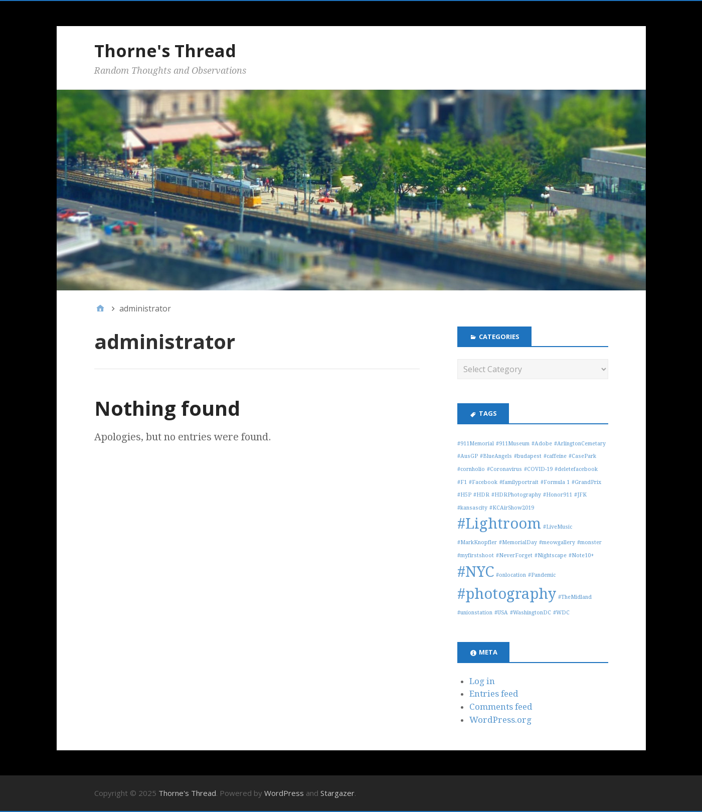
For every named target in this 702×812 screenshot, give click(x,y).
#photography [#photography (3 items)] (506, 593)
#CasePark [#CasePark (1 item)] (582, 456)
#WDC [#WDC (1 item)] (561, 612)
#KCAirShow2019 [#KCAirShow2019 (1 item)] (511, 508)
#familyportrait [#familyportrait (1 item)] (519, 482)
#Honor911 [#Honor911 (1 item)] (557, 495)
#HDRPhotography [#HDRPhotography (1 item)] (516, 495)
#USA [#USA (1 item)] (501, 612)
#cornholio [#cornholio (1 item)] (471, 469)
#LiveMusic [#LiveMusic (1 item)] (557, 527)
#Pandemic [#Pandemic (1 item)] (542, 575)
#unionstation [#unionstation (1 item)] (474, 612)
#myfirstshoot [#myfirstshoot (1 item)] (475, 555)
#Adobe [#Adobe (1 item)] (542, 443)
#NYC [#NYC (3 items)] (475, 571)
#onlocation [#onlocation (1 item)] (511, 575)
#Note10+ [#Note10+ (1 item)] (581, 555)
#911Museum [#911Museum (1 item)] (513, 443)
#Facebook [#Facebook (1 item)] (483, 482)
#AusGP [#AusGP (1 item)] (467, 456)
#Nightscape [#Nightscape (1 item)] (551, 555)
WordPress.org (500, 720)
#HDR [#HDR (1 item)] (481, 495)
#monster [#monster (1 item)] (589, 542)
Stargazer (337, 793)
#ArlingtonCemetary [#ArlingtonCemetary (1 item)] (580, 443)
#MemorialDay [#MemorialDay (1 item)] (518, 542)
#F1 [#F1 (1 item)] (462, 482)
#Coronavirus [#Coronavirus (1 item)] (504, 469)
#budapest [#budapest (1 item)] (528, 456)
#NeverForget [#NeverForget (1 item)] (514, 555)
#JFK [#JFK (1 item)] (580, 495)
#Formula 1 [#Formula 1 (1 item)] (555, 482)
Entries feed (493, 694)
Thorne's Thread (165, 50)
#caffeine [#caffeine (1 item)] (555, 456)
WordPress (284, 793)
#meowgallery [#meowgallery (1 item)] (557, 542)
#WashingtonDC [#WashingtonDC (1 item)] (530, 612)
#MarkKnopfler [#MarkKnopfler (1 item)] (477, 542)
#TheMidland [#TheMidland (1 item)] (575, 597)
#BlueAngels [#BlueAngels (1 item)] (496, 456)
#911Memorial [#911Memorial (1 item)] (475, 443)
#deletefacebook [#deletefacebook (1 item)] (576, 469)
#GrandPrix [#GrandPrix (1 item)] (586, 482)
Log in (482, 681)
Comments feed (501, 707)
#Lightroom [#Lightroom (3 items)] (499, 523)
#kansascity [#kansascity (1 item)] (472, 508)
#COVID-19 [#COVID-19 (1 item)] (538, 469)
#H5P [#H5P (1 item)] (464, 495)
